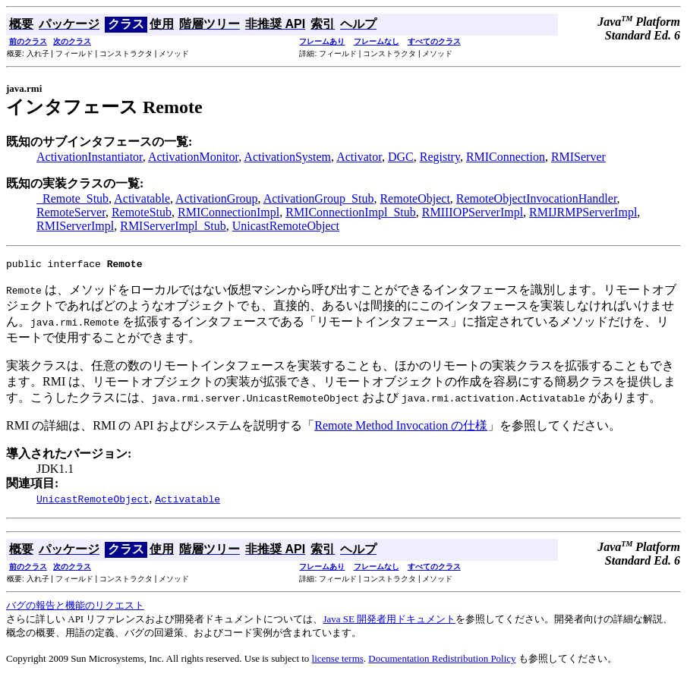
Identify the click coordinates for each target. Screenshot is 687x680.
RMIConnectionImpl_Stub (350, 212)
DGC (401, 156)
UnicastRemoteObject (285, 225)
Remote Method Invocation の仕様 (400, 427)
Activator (359, 156)
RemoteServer (71, 212)
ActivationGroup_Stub (318, 198)
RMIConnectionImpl (228, 212)
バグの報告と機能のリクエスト (75, 607)
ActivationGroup (216, 198)
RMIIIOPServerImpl (472, 212)
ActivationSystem (287, 156)
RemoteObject (414, 198)
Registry (440, 156)
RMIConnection (505, 156)
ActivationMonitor (193, 156)
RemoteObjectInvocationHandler (536, 198)
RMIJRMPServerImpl (583, 212)
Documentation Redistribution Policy (441, 660)
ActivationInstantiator (89, 156)
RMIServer (578, 156)
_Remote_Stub (72, 198)
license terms (338, 660)
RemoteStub (142, 212)
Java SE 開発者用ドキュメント (389, 621)
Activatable (142, 198)
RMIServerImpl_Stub (173, 225)
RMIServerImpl (75, 225)
